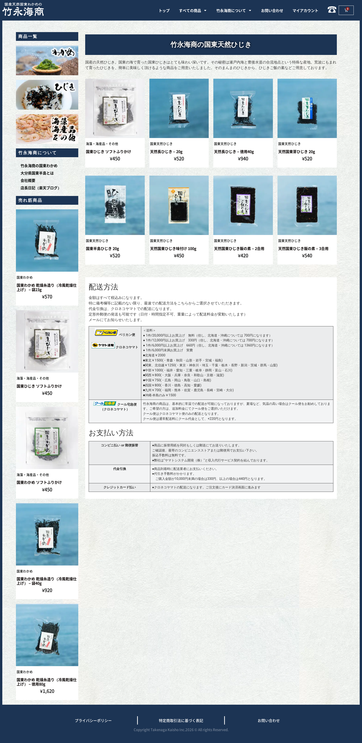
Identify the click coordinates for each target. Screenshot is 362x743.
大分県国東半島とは (37, 173)
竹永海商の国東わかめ (39, 165)
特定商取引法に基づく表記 (181, 720)
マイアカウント (305, 10)
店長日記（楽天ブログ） (41, 187)
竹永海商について (234, 10)
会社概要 (28, 180)
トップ (164, 10)
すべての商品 (193, 10)
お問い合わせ (272, 10)
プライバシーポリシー (93, 720)
